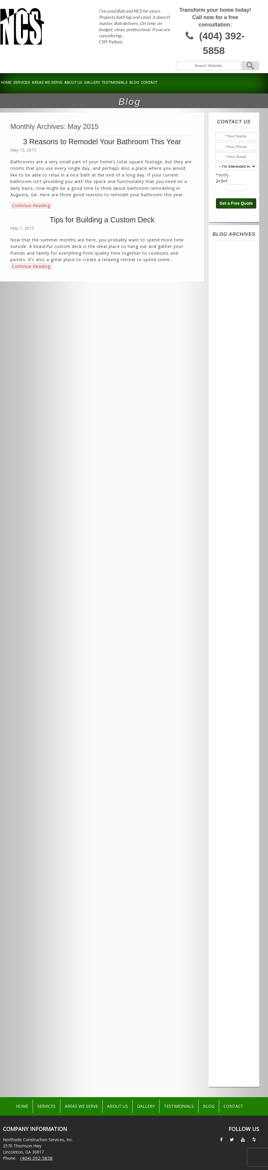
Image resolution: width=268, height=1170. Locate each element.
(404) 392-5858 (222, 43)
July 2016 (228, 973)
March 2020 (231, 754)
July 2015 (228, 1057)
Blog (134, 82)
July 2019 (228, 790)
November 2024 (235, 359)
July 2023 (228, 472)
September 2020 (236, 712)
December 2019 (235, 768)
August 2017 (231, 888)
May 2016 (229, 987)
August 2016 (231, 966)
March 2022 (231, 585)
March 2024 (231, 416)
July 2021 (228, 641)
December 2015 (235, 1022)
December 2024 (235, 352)
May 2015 (229, 1072)
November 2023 (235, 444)
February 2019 (234, 825)
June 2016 (229, 980)
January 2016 (232, 1015)
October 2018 (233, 846)
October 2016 (233, 952)
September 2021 (236, 627)
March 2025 (231, 331)
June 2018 (229, 874)
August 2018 (231, 860)
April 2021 (229, 663)
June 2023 (229, 479)
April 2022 (229, 578)
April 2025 (229, 324)
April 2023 (229, 493)
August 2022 (231, 550)
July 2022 (228, 557)
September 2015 (236, 1043)
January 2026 (232, 261)
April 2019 (229, 811)
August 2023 (231, 465)
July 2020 (228, 726)
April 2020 (229, 747)
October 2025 (233, 282)
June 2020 (229, 733)
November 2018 (235, 839)
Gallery (92, 82)
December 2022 (235, 522)
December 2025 (235, 268)
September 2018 (236, 853)
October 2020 (233, 705)
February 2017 (234, 931)
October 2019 (233, 775)
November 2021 (235, 613)
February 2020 (234, 761)
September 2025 (236, 289)
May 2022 (229, 571)
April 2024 (229, 409)
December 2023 (235, 437)
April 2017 (229, 916)
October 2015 (233, 1036)
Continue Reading (31, 205)
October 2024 (233, 367)
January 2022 (232, 599)
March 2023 (231, 500)
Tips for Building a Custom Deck (102, 220)
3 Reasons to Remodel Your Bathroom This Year (102, 141)
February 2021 (234, 677)
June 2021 (229, 649)
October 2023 (233, 451)
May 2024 (229, 402)
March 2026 (231, 247)
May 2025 (229, 317)
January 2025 (232, 345)
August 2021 (231, 634)
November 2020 (235, 698)
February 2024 (234, 423)
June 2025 (229, 310)
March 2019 (231, 818)
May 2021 (229, 656)
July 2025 (228, 303)
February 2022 (234, 592)
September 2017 (236, 881)
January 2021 (232, 684)
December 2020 (235, 691)
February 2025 (234, 338)
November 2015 (235, 1029)
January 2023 (232, 515)
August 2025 (231, 296)
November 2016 (235, 945)
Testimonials (115, 82)
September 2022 (236, 543)
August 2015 (231, 1050)
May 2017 (229, 909)
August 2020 (231, 719)
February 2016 (234, 1008)
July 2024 (228, 388)
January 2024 (232, 430)
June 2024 (229, 395)
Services (21, 82)
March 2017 (231, 923)
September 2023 (236, 458)
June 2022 (229, 564)
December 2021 (235, 606)
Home (6, 82)
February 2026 (234, 254)
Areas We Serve (47, 82)
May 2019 (229, 804)
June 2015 (229, 1064)
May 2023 (229, 486)
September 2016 (236, 959)
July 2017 (228, 895)
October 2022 (233, 536)
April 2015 (229, 1079)
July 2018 (228, 867)
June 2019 (229, 797)
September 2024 (236, 374)
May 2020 (229, 740)
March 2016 (231, 1001)
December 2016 (235, 938)
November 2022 (235, 529)
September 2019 (236, 782)
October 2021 (233, 620)
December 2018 (235, 832)
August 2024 (231, 381)
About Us (73, 82)
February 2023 (234, 508)
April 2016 (229, 994)
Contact (149, 82)
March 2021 (231, 670)
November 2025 (235, 275)
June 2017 (229, 902)
